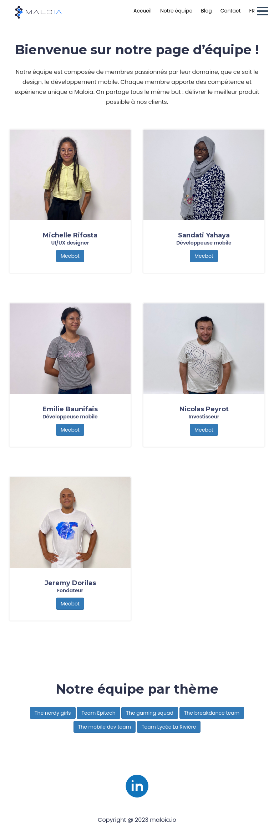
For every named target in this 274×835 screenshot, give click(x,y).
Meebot (70, 256)
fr (252, 10)
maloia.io (163, 820)
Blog (206, 10)
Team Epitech (98, 712)
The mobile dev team (104, 726)
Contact (230, 10)
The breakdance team (211, 712)
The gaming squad (149, 712)
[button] (262, 11)
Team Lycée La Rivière (169, 726)
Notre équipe (176, 10)
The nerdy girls (53, 712)
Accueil (142, 10)
